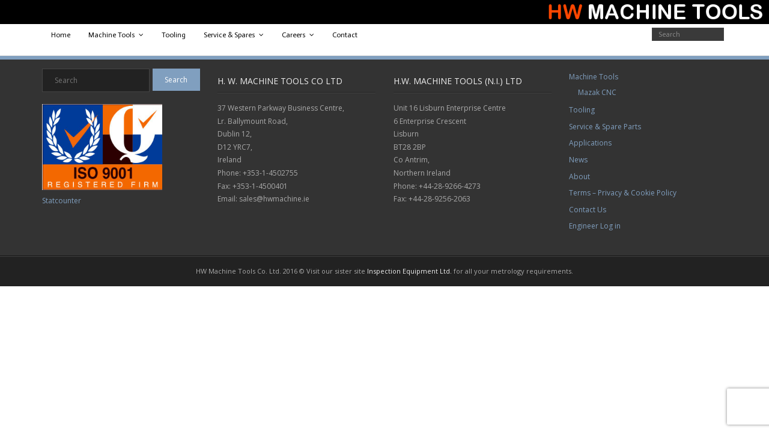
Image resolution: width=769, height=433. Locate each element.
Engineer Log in (595, 226)
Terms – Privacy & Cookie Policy (622, 193)
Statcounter (61, 200)
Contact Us (587, 209)
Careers (294, 35)
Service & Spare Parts (605, 126)
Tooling (174, 35)
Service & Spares (229, 35)
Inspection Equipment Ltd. (409, 270)
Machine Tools (111, 35)
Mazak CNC (597, 92)
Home (60, 35)
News (578, 160)
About (579, 176)
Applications (590, 143)
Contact (344, 35)
